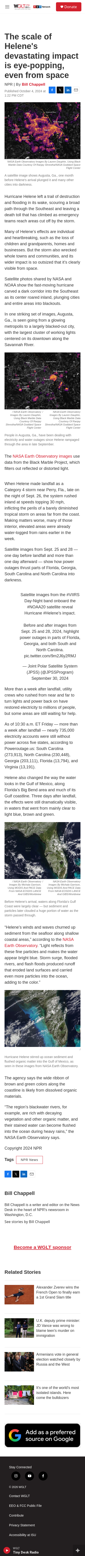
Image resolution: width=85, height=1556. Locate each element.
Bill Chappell (33, 84)
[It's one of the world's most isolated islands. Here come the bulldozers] (19, 1395)
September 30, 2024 (50, 678)
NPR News (29, 1160)
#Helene (50, 613)
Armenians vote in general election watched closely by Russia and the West (58, 1359)
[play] (7, 1550)
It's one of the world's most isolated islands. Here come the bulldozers (57, 1393)
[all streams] (79, 1550)
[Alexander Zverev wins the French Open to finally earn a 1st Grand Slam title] (19, 1294)
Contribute (16, 1515)
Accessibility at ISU (22, 1535)
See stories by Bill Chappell (27, 1221)
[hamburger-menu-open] (7, 6)
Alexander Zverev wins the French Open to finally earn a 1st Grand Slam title (58, 1292)
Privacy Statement (22, 1525)
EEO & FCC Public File (25, 1505)
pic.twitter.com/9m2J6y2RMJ (50, 656)
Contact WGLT (19, 1496)
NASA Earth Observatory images (42, 456)
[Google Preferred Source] (42, 1435)
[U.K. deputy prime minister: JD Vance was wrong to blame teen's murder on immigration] (19, 1328)
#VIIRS (73, 594)
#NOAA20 (36, 607)
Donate (70, 7)
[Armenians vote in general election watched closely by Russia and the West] (19, 1362)
